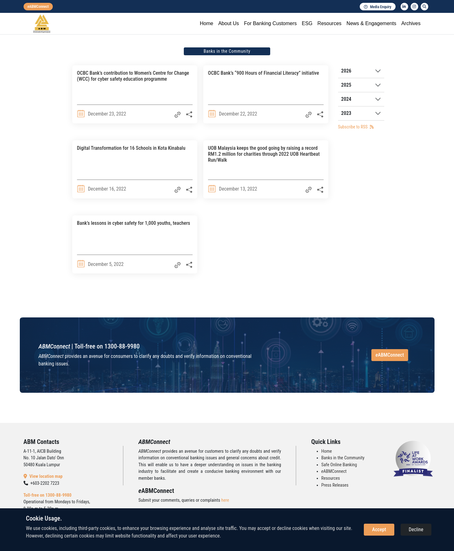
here (225, 500)
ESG (307, 23)
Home (206, 23)
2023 (346, 113)
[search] (424, 6)
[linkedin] (404, 6)
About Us (228, 23)
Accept (379, 529)
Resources (329, 23)
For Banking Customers (270, 23)
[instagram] (414, 6)
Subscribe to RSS (356, 126)
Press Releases (335, 485)
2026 (346, 71)
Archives (410, 23)
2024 (346, 99)
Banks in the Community (342, 458)
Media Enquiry (377, 7)
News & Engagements (371, 23)
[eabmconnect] (38, 6)
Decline (416, 529)
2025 (346, 85)
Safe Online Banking (339, 464)
